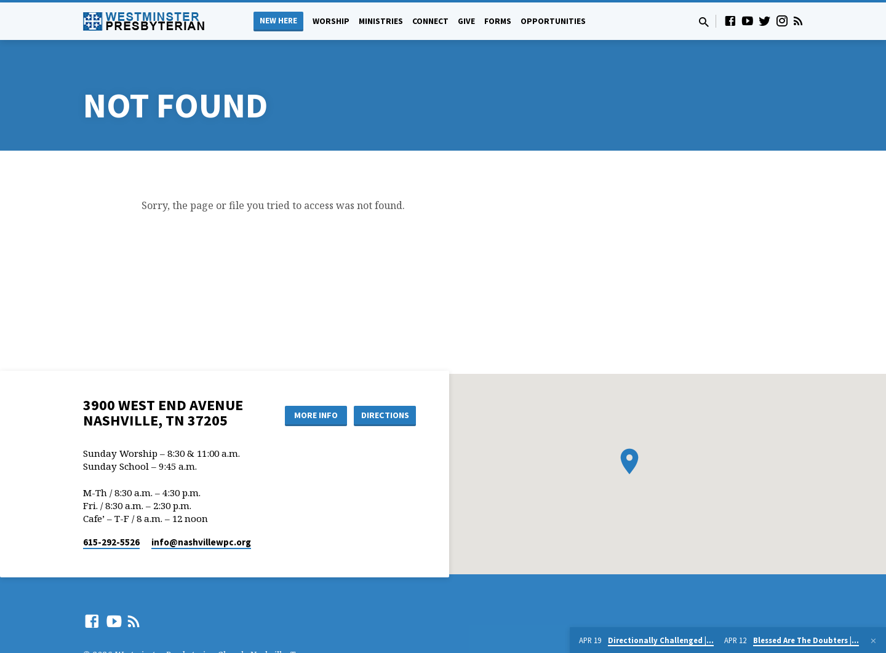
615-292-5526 (111, 542)
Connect (430, 21)
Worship (331, 21)
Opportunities (553, 21)
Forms (497, 21)
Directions (385, 415)
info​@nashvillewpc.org (201, 542)
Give (466, 21)
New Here (278, 20)
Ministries (381, 21)
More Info (316, 415)
